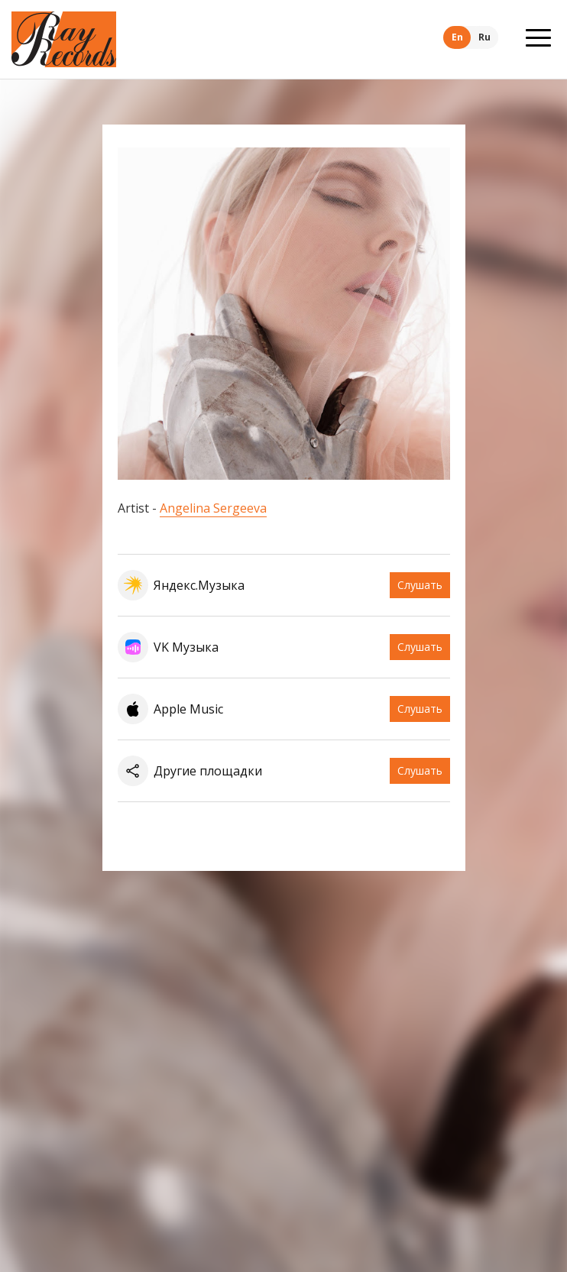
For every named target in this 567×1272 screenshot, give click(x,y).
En (457, 37)
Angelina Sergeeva (213, 508)
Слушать (419, 585)
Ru (484, 37)
